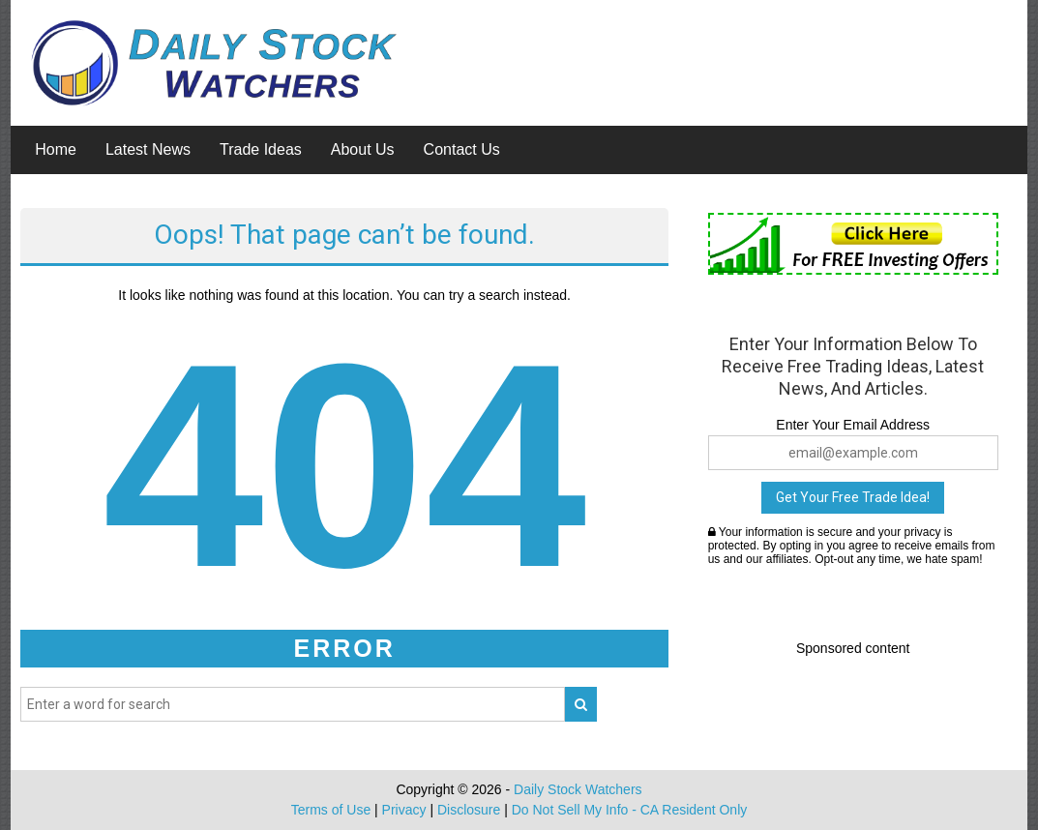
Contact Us (462, 149)
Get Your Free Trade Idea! (853, 497)
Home (55, 149)
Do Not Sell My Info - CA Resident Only (630, 809)
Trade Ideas (261, 149)
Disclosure (468, 809)
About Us (363, 149)
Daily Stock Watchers (578, 789)
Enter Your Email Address (853, 424)
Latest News (148, 149)
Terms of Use (331, 809)
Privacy (404, 809)
